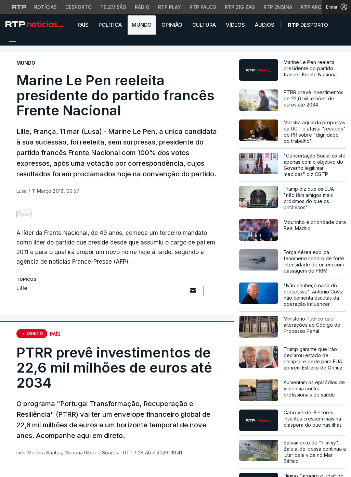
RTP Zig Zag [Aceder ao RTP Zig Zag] (240, 7)
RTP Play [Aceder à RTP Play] (169, 7)
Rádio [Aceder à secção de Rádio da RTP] (142, 7)
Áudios (264, 25)
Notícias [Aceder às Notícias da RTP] (45, 7)
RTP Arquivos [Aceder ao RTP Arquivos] (318, 7)
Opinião (171, 25)
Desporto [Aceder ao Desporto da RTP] (78, 7)
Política (110, 25)
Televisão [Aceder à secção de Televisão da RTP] (113, 7)
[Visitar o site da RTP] (19, 7)
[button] (341, 24)
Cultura (204, 25)
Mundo (142, 25)
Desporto (308, 25)
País (83, 25)
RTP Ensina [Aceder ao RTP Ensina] (277, 7)
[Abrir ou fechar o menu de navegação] (10, 40)
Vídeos (235, 25)
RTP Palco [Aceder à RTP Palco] (203, 7)
